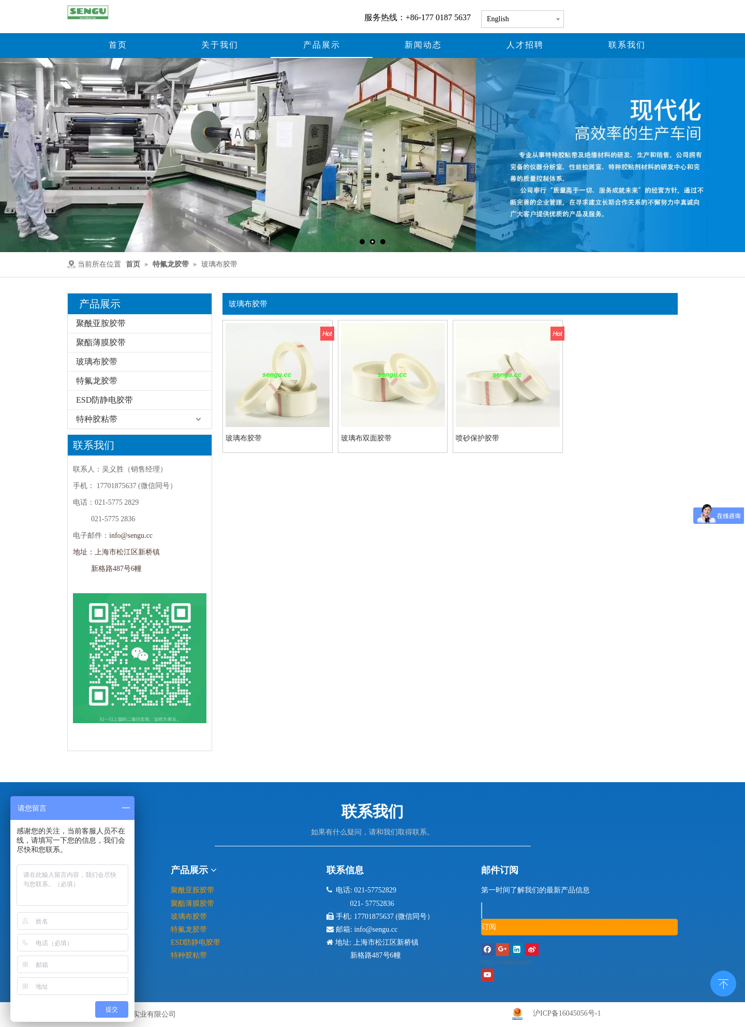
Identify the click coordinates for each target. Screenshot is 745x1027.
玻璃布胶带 (96, 361)
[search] (481, 910)
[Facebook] (488, 949)
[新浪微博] (579, 957)
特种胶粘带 (96, 419)
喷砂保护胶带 (477, 438)
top (723, 982)
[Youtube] (487, 974)
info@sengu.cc (131, 535)
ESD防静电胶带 (104, 399)
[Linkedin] (518, 949)
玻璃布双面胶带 (366, 438)
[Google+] (503, 949)
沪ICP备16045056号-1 (567, 1013)
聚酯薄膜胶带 (101, 342)
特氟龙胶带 (96, 380)
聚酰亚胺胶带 (101, 323)
